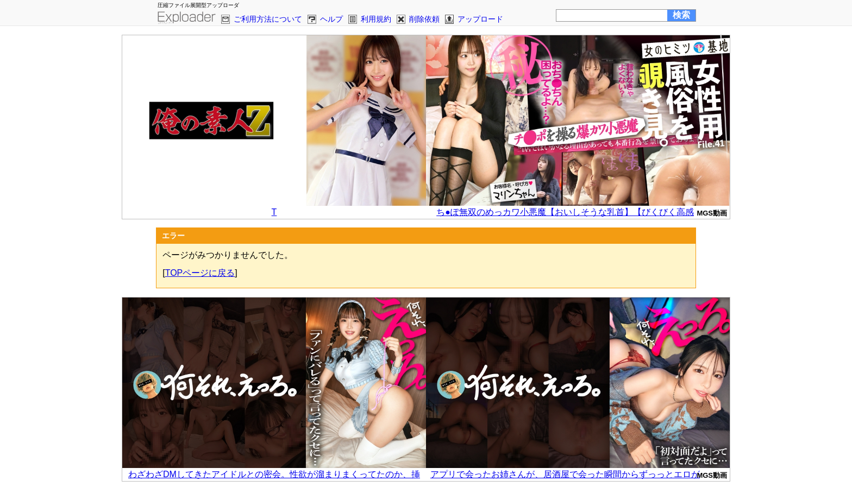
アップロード (480, 19)
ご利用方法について (268, 19)
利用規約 (376, 19)
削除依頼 (424, 19)
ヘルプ (331, 19)
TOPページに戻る (200, 272)
